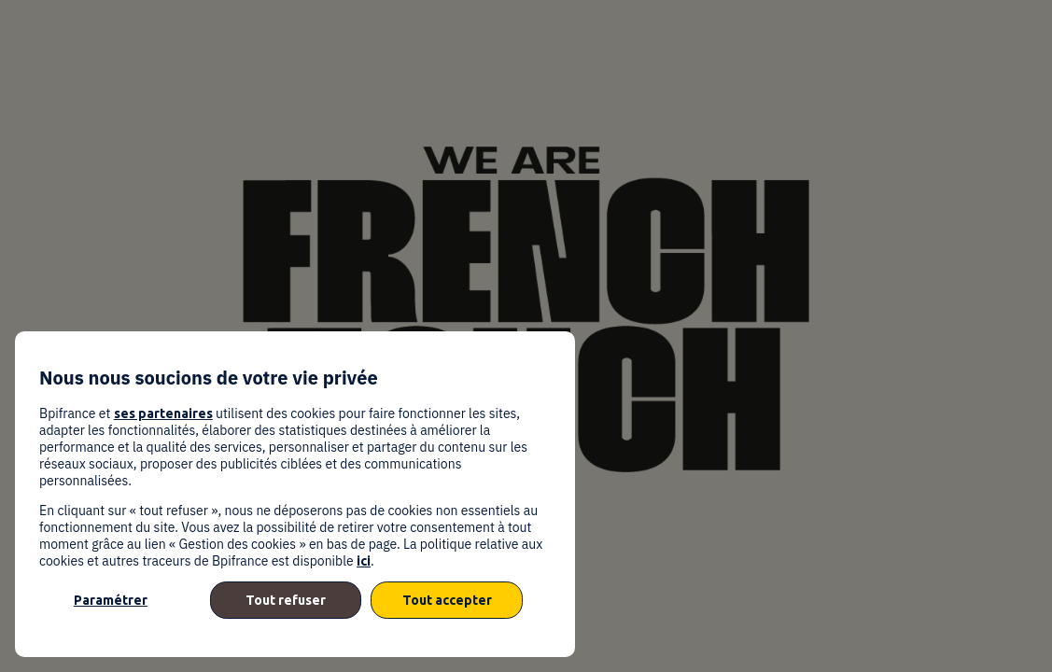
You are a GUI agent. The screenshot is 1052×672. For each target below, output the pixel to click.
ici (364, 560)
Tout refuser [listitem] (285, 600)
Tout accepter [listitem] (447, 600)
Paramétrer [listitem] (110, 600)
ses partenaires (163, 413)
